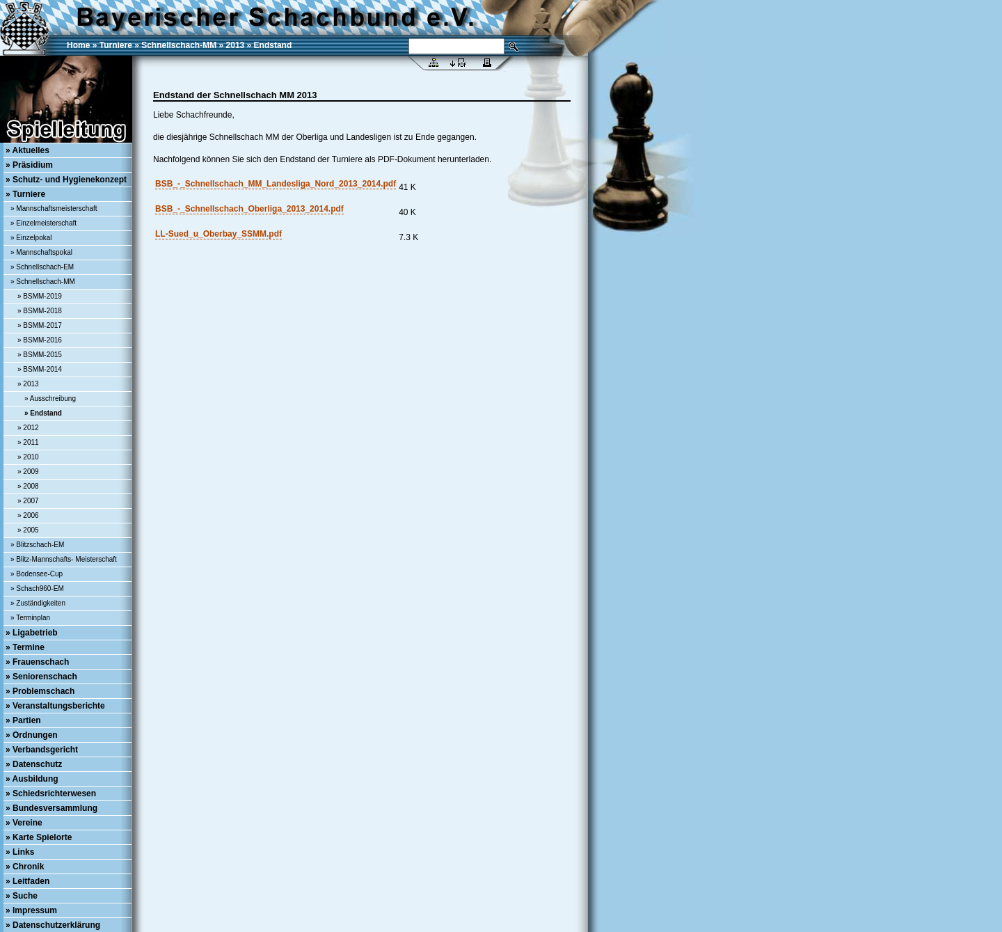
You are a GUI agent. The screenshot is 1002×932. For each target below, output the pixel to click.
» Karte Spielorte (39, 837)
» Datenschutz (34, 764)
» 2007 (28, 501)
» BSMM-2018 (39, 311)
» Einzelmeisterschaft (43, 223)
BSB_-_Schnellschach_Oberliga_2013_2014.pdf (249, 209)
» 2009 (28, 471)
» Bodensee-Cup (36, 574)
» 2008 (28, 486)
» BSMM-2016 (39, 340)
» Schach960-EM (37, 588)
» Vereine (24, 823)
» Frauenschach (37, 662)
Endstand (273, 45)
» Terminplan (30, 618)
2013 (235, 45)
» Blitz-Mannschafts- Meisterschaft (63, 559)
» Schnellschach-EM (42, 267)
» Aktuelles (27, 150)
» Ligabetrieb (32, 633)
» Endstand (43, 413)
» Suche (22, 896)
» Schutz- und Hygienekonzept (66, 179)
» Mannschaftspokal (41, 252)
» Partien (23, 720)
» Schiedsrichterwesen (51, 793)
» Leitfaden (27, 881)
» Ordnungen (32, 735)
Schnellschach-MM (178, 45)
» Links (20, 852)
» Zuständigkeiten (37, 603)
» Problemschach (40, 691)
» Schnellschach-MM (42, 281)
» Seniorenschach (41, 676)
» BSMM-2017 (39, 325)
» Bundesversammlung (51, 808)
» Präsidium (29, 165)
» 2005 (28, 530)
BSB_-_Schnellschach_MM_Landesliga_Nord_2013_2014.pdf (275, 184)
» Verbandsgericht (42, 750)
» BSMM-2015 (39, 354)
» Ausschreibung (50, 398)
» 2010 (28, 457)
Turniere (116, 45)
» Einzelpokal (30, 238)
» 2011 (28, 442)
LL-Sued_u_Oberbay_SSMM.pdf (218, 234)
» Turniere (25, 194)
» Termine (25, 647)
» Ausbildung (32, 779)
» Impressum (31, 910)
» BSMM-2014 (39, 369)
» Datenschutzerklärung (53, 925)
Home (78, 45)
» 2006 (28, 515)
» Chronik (25, 866)
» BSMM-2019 (39, 296)
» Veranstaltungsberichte (55, 706)
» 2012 (28, 428)
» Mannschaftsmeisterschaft (53, 208)
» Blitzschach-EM (37, 544)
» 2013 (28, 384)
